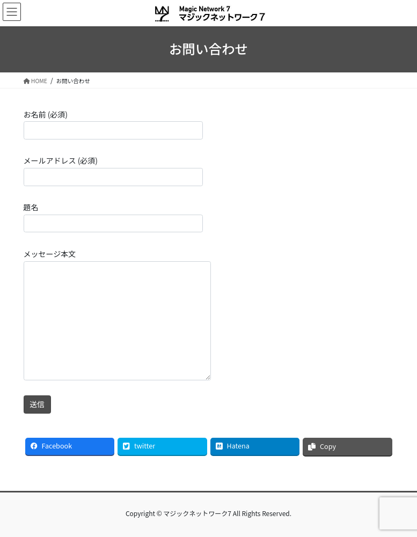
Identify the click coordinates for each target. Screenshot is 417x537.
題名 (113, 217)
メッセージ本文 (117, 314)
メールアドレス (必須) (113, 170)
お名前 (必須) (113, 124)
